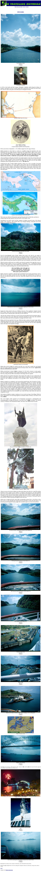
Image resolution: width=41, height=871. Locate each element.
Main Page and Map (18, 6)
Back (1, 868)
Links (24, 6)
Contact (27, 6)
